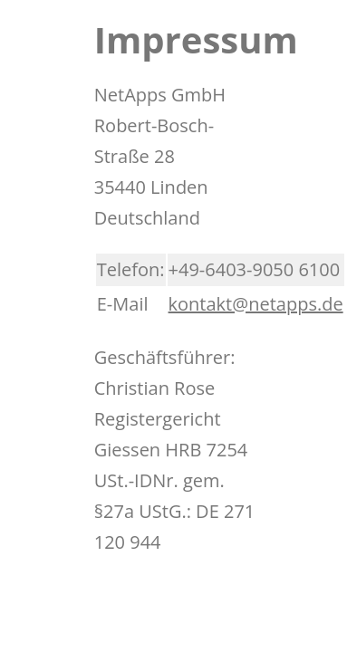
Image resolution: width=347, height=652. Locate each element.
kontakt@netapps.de (256, 304)
